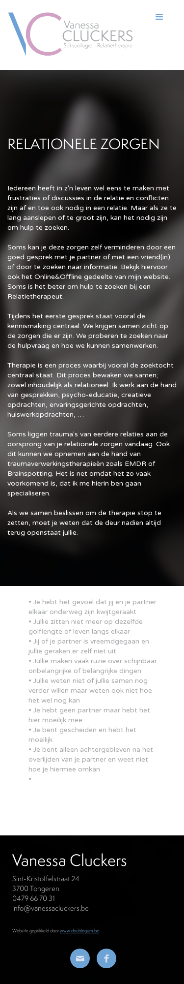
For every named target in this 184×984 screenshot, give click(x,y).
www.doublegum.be (79, 930)
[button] (164, 34)
